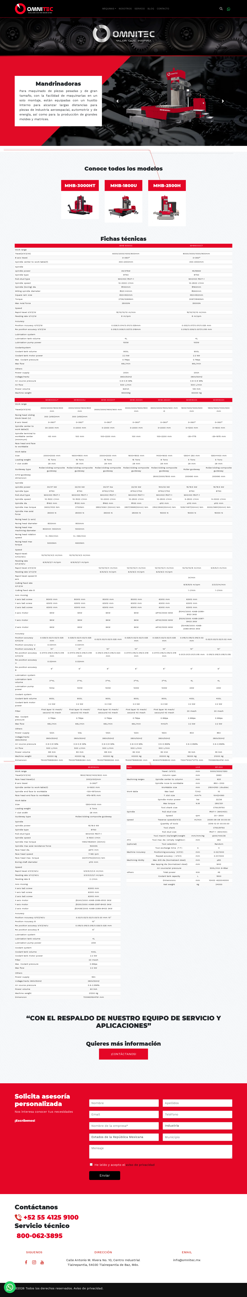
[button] (221, 8)
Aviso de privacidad (88, 1288)
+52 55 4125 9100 (47, 1217)
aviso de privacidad (140, 1165)
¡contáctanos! (123, 1054)
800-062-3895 (39, 1236)
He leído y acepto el (124, 1165)
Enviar (105, 1175)
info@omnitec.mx (187, 1260)
